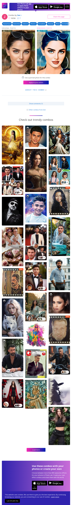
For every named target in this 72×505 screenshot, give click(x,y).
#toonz (33, 24)
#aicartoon (7, 24)
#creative (41, 24)
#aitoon (25, 24)
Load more (36, 450)
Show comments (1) (36, 104)
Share (58, 17)
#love (58, 24)
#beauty (51, 24)
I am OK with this (12, 501)
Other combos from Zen (36, 110)
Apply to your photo (36, 82)
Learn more (55, 497)
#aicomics (16, 24)
